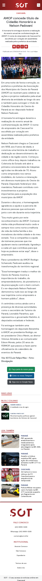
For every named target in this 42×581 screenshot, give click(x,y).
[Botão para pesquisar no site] (38, 5)
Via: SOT (5, 357)
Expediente (21, 555)
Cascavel (21, 13)
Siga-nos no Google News (21, 382)
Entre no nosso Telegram (21, 375)
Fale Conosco (21, 551)
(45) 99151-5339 (21, 527)
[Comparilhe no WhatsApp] (22, 46)
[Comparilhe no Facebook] (14, 46)
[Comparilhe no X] (18, 46)
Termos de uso (21, 563)
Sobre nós (21, 568)
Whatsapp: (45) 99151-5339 (21, 532)
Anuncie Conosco (21, 546)
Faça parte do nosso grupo (21, 369)
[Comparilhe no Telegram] (26, 46)
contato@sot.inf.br (21, 536)
